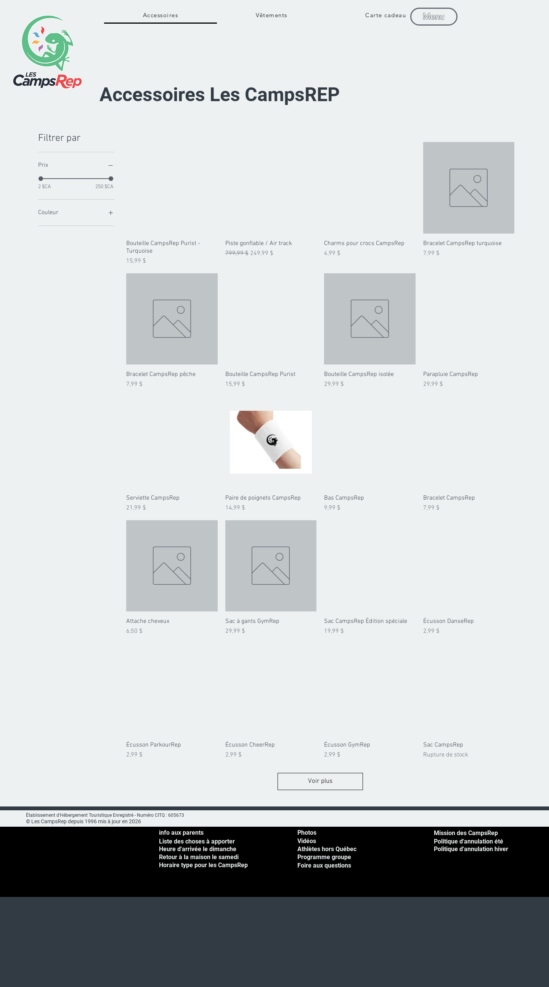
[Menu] (434, 17)
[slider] (40, 178)
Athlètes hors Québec (326, 849)
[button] (528, 15)
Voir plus (320, 781)
